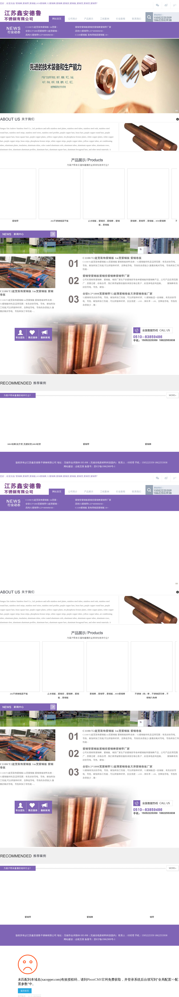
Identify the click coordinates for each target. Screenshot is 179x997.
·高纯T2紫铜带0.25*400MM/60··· (89, 31)
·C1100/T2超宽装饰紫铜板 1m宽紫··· (41, 27)
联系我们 (136, 19)
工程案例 (104, 19)
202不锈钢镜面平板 (61, 221)
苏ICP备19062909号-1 (104, 466)
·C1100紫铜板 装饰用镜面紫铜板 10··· (92, 35)
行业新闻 (120, 19)
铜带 (153, 917)
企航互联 (79, 466)
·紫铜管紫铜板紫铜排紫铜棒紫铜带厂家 (93, 27)
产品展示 (88, 19)
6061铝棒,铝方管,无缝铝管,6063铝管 (25, 444)
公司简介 (72, 19)
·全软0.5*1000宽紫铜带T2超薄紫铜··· (42, 31)
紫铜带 (17, 221)
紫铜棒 (149, 444)
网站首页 (56, 19)
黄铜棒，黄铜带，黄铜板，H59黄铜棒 (149, 221)
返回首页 (25, 991)
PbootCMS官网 (97, 979)
